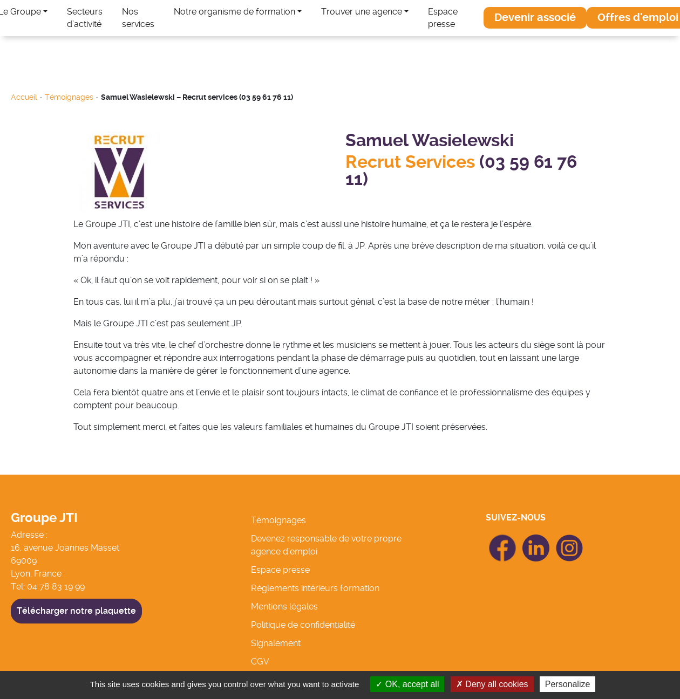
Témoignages (69, 97)
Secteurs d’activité (85, 17)
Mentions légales (284, 606)
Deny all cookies (492, 684)
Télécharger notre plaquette (76, 611)
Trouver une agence (361, 11)
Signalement (276, 643)
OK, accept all (407, 684)
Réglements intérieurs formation (315, 588)
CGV (260, 661)
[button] (535, 18)
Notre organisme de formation (234, 11)
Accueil (24, 97)
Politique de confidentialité (303, 625)
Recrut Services (412, 162)
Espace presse (443, 17)
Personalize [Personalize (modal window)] (567, 684)
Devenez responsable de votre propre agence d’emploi (326, 545)
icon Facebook (502, 539)
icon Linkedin (536, 541)
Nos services (138, 17)
